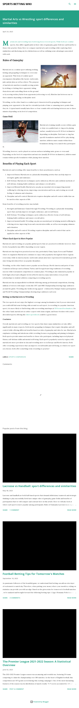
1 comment (14, 510)
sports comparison (17, 357)
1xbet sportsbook (32, 315)
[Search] (69, 4)
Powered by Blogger (39, 702)
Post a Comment (17, 689)
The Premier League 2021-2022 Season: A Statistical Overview (37, 663)
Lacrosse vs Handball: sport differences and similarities (39, 486)
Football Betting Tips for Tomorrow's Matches (33, 574)
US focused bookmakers (63, 308)
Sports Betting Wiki (17, 4)
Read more (71, 510)
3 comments (15, 598)
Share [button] (71, 357)
